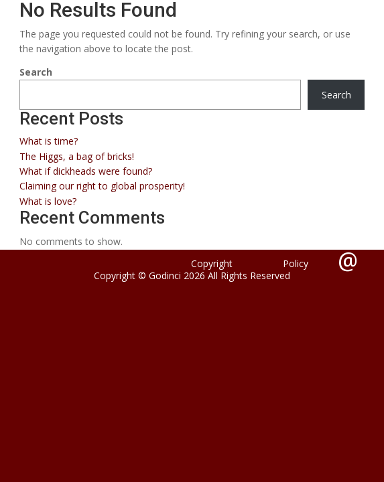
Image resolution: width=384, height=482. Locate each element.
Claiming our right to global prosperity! (102, 185)
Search (35, 72)
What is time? (48, 141)
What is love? (47, 201)
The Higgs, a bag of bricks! (76, 156)
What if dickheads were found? (85, 171)
